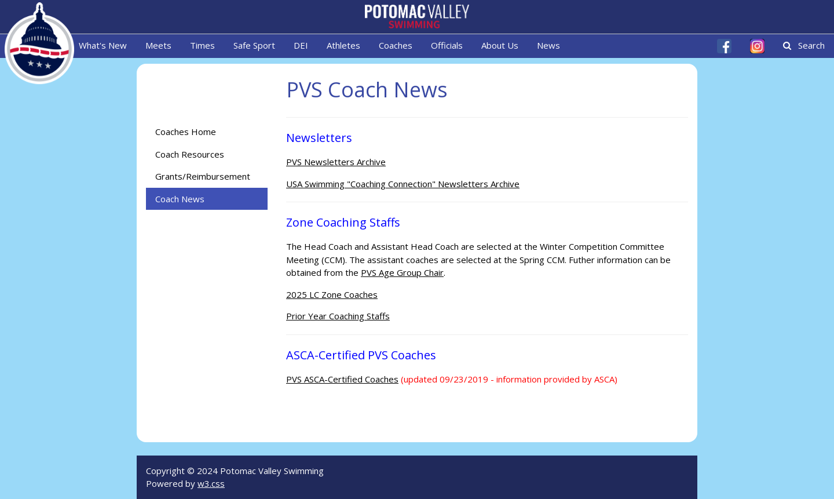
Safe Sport (254, 45)
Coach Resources (189, 154)
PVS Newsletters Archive (336, 161)
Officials (447, 45)
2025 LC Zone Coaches (332, 294)
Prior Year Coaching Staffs (338, 316)
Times (202, 45)
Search (804, 45)
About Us (499, 45)
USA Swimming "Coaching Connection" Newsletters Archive (403, 184)
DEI (301, 45)
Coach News (179, 199)
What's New (103, 45)
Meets (158, 45)
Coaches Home (185, 131)
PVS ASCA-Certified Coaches (342, 379)
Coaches (395, 45)
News (548, 45)
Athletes (343, 45)
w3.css (211, 483)
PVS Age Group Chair (402, 272)
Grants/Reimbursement (202, 176)
